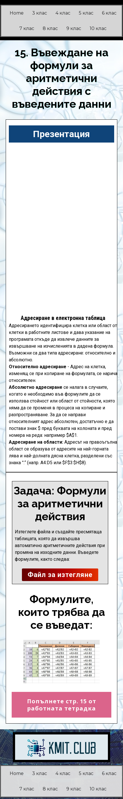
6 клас (109, 13)
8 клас (50, 28)
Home (17, 13)
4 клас (63, 13)
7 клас (26, 28)
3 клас (39, 13)
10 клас (98, 28)
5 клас (86, 13)
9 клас (73, 28)
